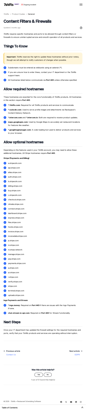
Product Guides (18, 14)
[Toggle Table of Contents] (82, 408)
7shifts (6, 14)
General (31, 14)
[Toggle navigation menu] (81, 4)
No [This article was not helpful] (48, 375)
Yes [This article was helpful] (38, 375)
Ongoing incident (29, 5)
